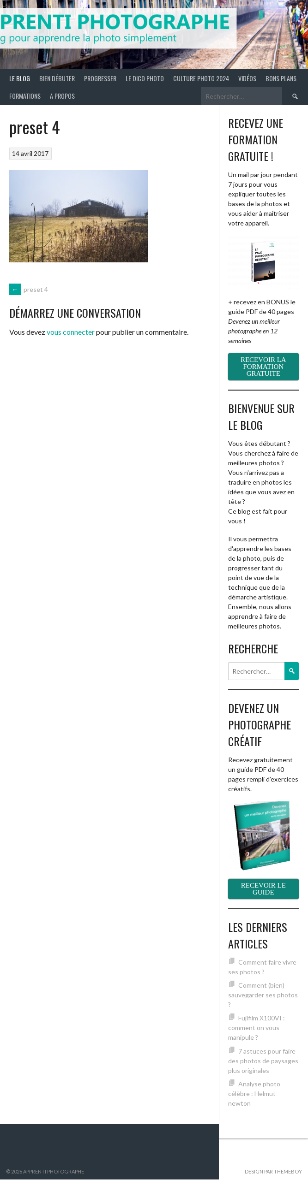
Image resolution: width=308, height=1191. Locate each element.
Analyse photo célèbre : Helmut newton (254, 1093)
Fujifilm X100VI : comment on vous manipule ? (256, 1027)
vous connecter (71, 331)
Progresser (100, 78)
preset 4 (28, 289)
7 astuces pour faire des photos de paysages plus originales (263, 1060)
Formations (25, 96)
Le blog (19, 78)
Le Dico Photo (145, 78)
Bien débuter (57, 78)
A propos (62, 96)
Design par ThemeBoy (273, 1171)
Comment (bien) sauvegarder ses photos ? (263, 994)
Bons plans (281, 78)
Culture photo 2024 (201, 78)
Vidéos (247, 78)
